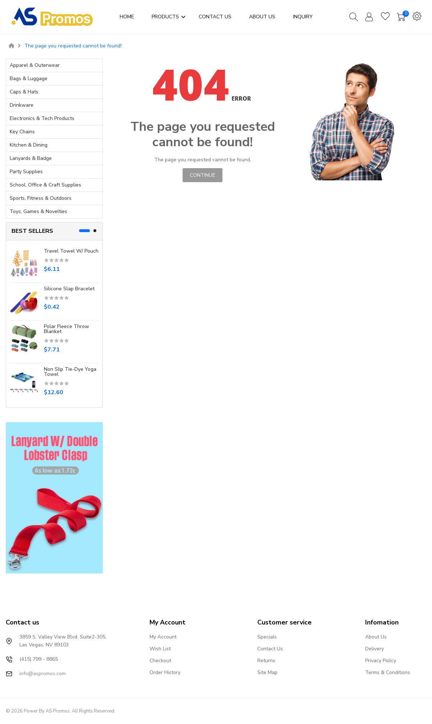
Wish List (160, 648)
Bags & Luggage (28, 78)
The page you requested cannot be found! (72, 46)
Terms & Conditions (387, 672)
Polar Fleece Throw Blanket (66, 329)
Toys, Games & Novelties (38, 211)
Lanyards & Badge (31, 158)
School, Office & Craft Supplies (45, 184)
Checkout (160, 660)
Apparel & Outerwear (35, 65)
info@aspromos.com (42, 673)
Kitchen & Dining (28, 145)
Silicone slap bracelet (69, 288)
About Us (376, 636)
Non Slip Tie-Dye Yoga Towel (70, 372)
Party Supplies (26, 171)
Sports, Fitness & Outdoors (41, 198)
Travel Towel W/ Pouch (71, 251)
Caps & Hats (24, 91)
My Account (163, 636)
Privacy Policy (380, 660)
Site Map (267, 672)
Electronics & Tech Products (42, 118)
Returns (266, 660)
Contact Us (270, 648)
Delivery (374, 648)
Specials (267, 636)
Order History (165, 672)
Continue (202, 175)
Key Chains (22, 131)
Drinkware (21, 105)
